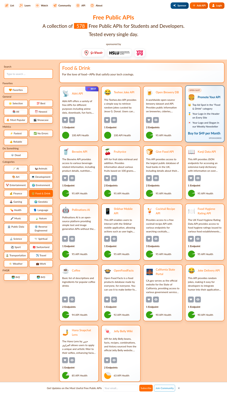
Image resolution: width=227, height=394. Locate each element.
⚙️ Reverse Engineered (41, 228)
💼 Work (41, 263)
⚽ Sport (16, 247)
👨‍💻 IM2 (16, 277)
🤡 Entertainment (16, 185)
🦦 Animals (41, 168)
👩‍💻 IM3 (41, 277)
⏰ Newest (41, 111)
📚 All (15, 111)
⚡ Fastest (16, 133)
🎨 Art (15, 176)
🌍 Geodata (41, 201)
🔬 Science (16, 238)
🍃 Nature (41, 218)
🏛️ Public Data (16, 226)
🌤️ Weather (16, 263)
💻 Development (40, 176)
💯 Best (41, 103)
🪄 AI (16, 168)
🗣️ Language (41, 209)
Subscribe (146, 388)
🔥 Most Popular (15, 119)
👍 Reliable (15, 141)
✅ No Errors (41, 133)
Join (164, 388)
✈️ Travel (41, 255)
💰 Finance (15, 193)
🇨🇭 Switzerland (41, 247)
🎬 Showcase (41, 119)
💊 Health (15, 209)
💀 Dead (16, 155)
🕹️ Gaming (16, 201)
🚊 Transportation (16, 255)
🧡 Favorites (16, 89)
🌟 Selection (16, 103)
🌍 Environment (41, 185)
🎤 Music (16, 218)
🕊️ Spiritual (41, 238)
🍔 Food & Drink (41, 193)
